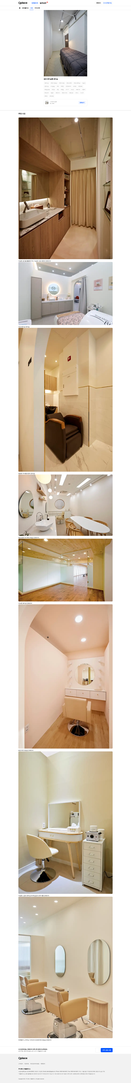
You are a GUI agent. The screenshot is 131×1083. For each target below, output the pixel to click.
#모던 (72, 89)
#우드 (77, 92)
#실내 (83, 83)
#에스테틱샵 (77, 83)
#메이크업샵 (54, 83)
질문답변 (43, 3)
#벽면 (62, 86)
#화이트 (78, 89)
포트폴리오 (25, 8)
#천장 (53, 89)
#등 (58, 89)
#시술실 (53, 86)
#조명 (74, 86)
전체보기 (82, 102)
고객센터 (20, 1063)
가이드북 (37, 8)
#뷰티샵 (47, 83)
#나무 (82, 92)
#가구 (67, 89)
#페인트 (71, 92)
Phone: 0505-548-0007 (61, 1071)
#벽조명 (52, 96)
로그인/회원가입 (107, 3)
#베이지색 (64, 92)
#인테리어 (68, 86)
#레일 (62, 89)
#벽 (58, 86)
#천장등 (80, 86)
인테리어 (34, 3)
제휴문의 (98, 3)
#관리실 (47, 86)
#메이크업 (61, 83)
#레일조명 (47, 89)
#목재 (46, 96)
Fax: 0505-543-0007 (73, 1071)
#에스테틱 (69, 83)
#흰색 (83, 89)
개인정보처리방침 (34, 1063)
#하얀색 (47, 92)
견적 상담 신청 (106, 1050)
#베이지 (58, 92)
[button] (110, 119)
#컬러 (52, 92)
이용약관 (26, 1063)
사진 (31, 8)
